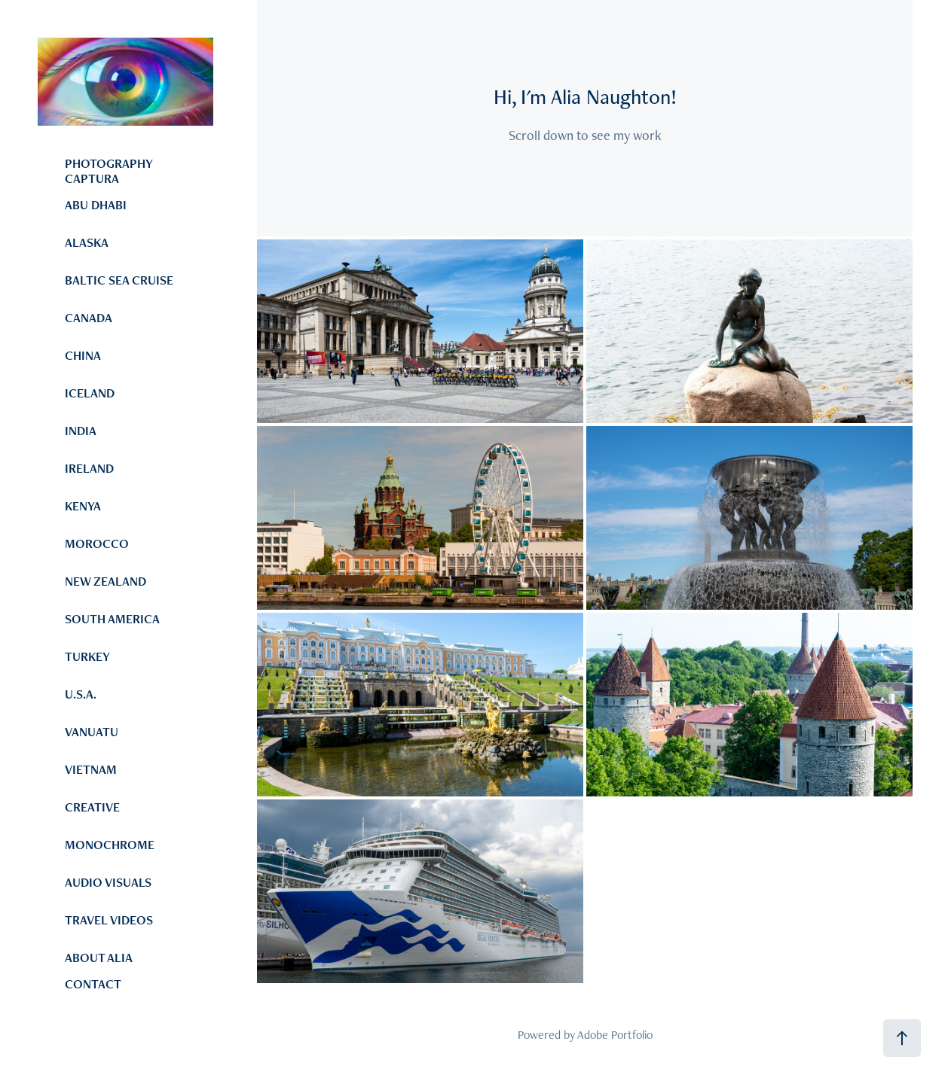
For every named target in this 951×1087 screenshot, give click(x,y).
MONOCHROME (109, 844)
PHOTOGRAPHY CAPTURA (108, 171)
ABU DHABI (96, 204)
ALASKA (87, 242)
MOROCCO (97, 543)
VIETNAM (91, 769)
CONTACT (93, 984)
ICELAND (90, 393)
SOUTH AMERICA (112, 618)
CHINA (83, 355)
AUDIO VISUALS (108, 882)
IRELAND (89, 468)
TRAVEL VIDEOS (109, 920)
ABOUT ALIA (99, 957)
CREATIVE (92, 807)
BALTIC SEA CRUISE (119, 280)
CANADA (88, 317)
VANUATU (91, 731)
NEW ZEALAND (105, 581)
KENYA (83, 506)
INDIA (80, 430)
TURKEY (87, 656)
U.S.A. (80, 694)
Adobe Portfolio (615, 1035)
